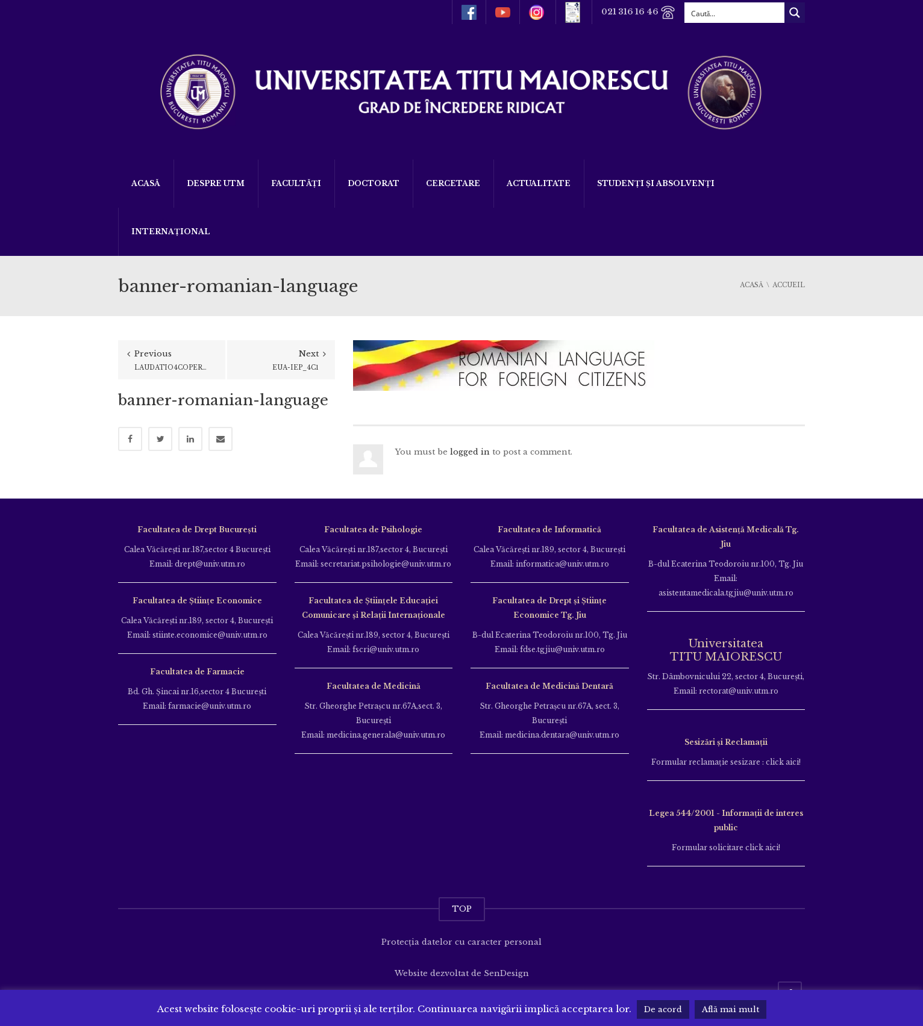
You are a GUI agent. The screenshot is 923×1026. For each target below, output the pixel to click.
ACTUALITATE (539, 183)
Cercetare (453, 183)
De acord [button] (663, 1009)
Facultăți (296, 183)
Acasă (145, 183)
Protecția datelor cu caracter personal (461, 942)
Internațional (170, 231)
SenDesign (506, 973)
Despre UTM (216, 183)
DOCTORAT (373, 183)
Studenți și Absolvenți (656, 183)
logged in (470, 452)
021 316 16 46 (638, 12)
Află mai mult (730, 1009)
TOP (462, 909)
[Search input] (735, 12)
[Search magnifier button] (794, 12)
